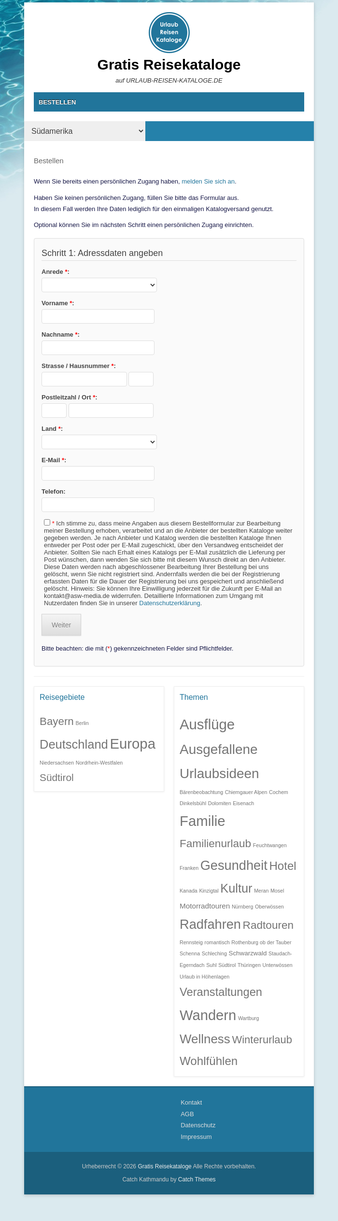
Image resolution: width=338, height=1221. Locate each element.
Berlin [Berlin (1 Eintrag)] (81, 723)
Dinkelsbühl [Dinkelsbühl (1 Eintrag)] (193, 803)
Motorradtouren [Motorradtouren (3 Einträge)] (205, 906)
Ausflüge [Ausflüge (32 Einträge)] (207, 724)
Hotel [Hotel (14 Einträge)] (282, 865)
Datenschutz (198, 1125)
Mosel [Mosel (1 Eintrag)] (277, 891)
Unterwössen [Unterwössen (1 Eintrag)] (278, 965)
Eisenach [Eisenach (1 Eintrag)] (243, 803)
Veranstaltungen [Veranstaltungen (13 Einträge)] (221, 992)
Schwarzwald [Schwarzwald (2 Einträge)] (247, 953)
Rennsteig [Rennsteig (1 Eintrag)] (191, 942)
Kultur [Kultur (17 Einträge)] (236, 888)
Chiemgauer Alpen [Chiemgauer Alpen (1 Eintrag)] (246, 792)
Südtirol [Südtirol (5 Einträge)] (57, 777)
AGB (187, 1114)
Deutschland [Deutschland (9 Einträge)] (74, 744)
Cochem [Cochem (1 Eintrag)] (278, 792)
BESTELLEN (57, 102)
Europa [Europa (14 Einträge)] (132, 744)
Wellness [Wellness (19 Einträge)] (205, 1039)
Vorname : (58, 303)
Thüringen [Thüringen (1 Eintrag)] (249, 965)
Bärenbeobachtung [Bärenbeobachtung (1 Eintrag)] (201, 792)
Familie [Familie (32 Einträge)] (202, 821)
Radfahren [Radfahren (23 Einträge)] (210, 924)
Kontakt (191, 1102)
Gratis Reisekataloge (169, 64)
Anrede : (56, 271)
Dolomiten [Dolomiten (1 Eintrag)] (219, 803)
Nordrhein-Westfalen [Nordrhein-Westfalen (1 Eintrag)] (99, 763)
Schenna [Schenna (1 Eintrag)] (190, 953)
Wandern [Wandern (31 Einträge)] (208, 1015)
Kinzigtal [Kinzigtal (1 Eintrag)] (208, 891)
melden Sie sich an (208, 181)
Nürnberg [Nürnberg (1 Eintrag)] (242, 906)
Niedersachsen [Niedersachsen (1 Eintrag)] (57, 763)
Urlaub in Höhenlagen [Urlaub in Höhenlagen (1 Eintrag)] (204, 977)
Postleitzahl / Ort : (70, 397)
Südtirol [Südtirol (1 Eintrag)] (227, 965)
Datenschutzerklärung (169, 603)
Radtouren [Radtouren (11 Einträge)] (268, 925)
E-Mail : (54, 460)
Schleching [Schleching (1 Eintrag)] (214, 953)
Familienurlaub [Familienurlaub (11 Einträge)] (215, 844)
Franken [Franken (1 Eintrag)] (189, 868)
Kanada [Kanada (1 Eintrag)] (188, 891)
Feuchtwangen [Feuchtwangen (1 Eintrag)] (270, 845)
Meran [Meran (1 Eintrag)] (261, 891)
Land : (52, 428)
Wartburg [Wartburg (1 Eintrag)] (248, 1018)
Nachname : (61, 334)
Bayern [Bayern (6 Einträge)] (57, 721)
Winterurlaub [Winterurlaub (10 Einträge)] (262, 1040)
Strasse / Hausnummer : (79, 365)
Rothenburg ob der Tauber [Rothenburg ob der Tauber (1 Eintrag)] (261, 942)
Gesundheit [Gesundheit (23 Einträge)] (234, 865)
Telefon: (54, 491)
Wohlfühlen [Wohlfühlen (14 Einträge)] (209, 1060)
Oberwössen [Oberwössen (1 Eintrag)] (269, 906)
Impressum (196, 1136)
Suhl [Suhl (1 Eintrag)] (211, 965)
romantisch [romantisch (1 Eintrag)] (217, 942)
